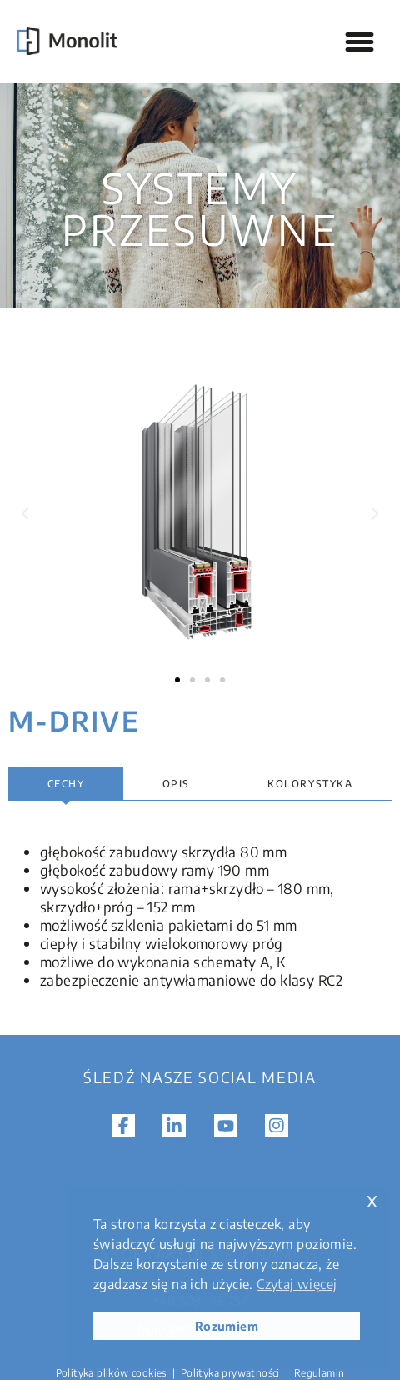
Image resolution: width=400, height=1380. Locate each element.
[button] (360, 41)
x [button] (372, 1200)
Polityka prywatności (230, 1373)
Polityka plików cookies (111, 1373)
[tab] (65, 784)
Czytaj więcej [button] (297, 1284)
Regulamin (319, 1373)
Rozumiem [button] (226, 1325)
